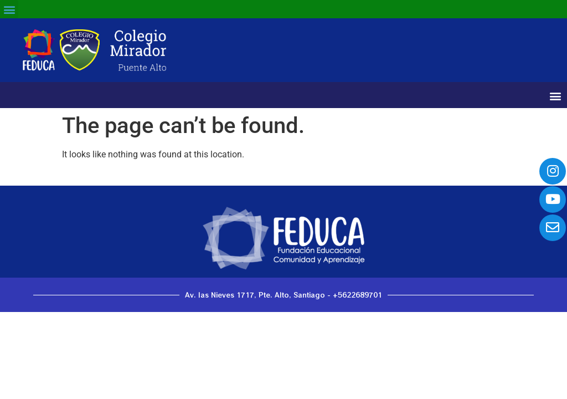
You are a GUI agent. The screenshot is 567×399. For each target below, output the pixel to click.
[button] (9, 9)
